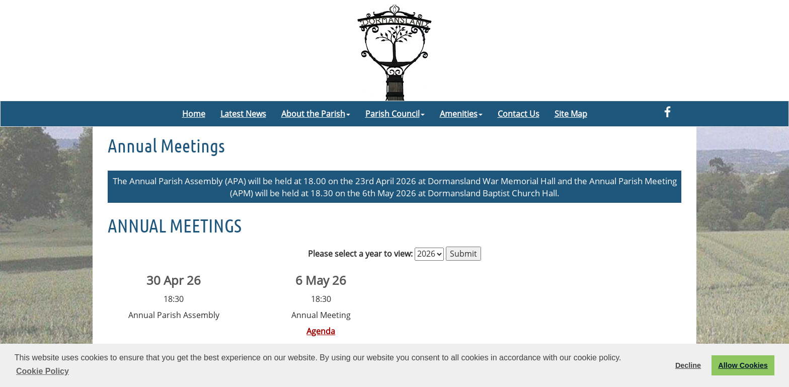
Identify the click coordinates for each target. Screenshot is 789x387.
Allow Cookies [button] (742, 365)
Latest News (243, 113)
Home (193, 113)
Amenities (461, 113)
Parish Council (395, 113)
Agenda (320, 331)
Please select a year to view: (360, 253)
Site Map (571, 113)
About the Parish (315, 113)
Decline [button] (688, 365)
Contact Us (518, 113)
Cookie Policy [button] (42, 371)
